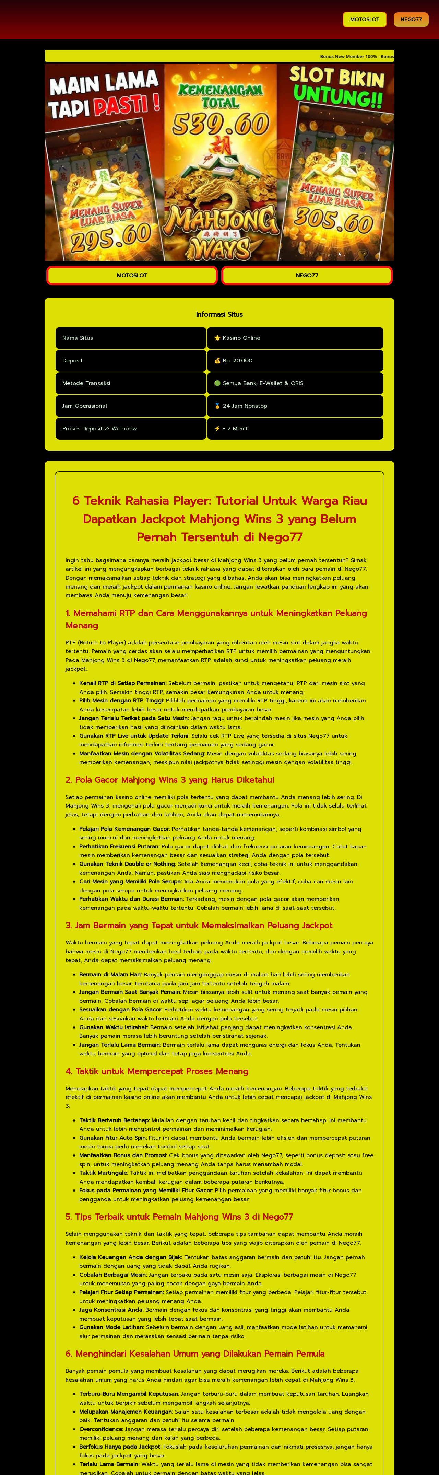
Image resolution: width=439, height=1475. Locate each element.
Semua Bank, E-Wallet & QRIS (263, 383)
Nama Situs (77, 338)
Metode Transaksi (86, 383)
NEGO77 (411, 19)
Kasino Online (241, 338)
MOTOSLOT (364, 19)
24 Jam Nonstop (245, 406)
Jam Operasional (84, 406)
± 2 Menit (235, 429)
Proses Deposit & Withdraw (99, 429)
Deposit (72, 361)
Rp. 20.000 (237, 361)
